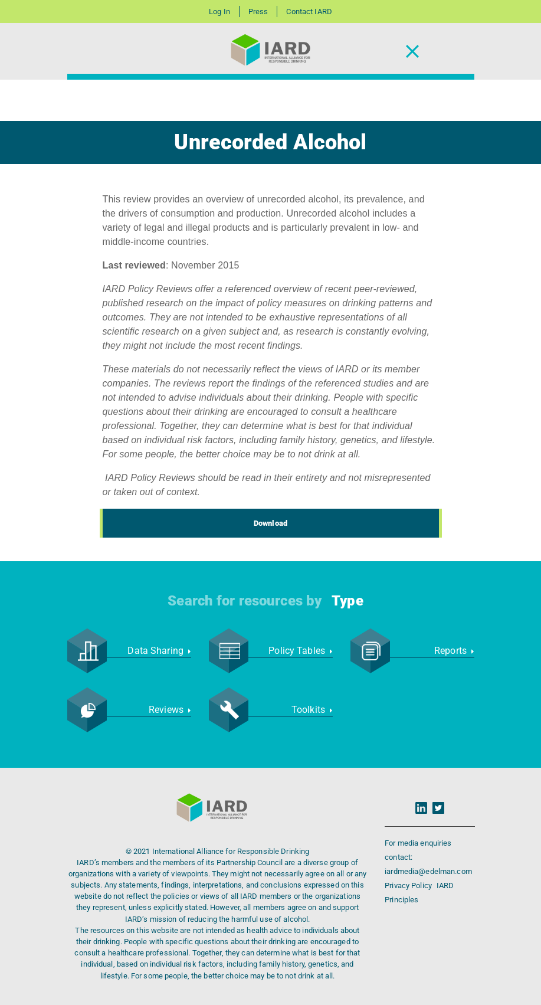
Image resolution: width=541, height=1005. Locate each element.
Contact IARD (309, 11)
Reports (454, 650)
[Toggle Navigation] (412, 51)
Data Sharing (159, 650)
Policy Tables (300, 650)
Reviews (170, 709)
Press (258, 11)
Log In (219, 11)
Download (270, 523)
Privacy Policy (409, 885)
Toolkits (312, 709)
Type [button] (347, 600)
